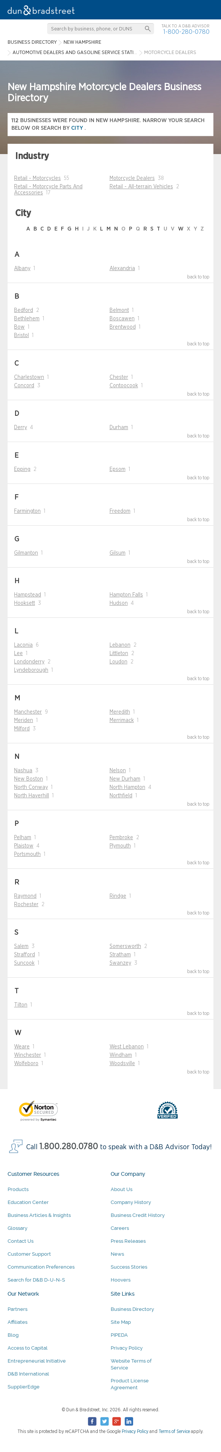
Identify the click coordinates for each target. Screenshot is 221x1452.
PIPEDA (119, 1335)
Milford (22, 729)
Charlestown (29, 377)
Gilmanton (26, 553)
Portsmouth (27, 854)
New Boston (28, 779)
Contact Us (20, 1241)
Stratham (120, 954)
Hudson (119, 603)
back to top (198, 277)
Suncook (24, 963)
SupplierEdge (24, 1387)
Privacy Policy (127, 1348)
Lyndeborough (31, 670)
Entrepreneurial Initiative (37, 1361)
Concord (24, 385)
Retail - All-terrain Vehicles (141, 186)
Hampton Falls (126, 595)
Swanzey (120, 963)
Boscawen (122, 318)
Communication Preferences (41, 1267)
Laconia (23, 645)
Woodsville (122, 1063)
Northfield (121, 795)
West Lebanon (127, 1047)
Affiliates (17, 1322)
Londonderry (29, 662)
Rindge (118, 896)
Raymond (25, 896)
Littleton (119, 653)
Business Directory (132, 1309)
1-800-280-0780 (186, 32)
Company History (131, 1202)
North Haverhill (31, 795)
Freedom (120, 511)
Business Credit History (138, 1215)
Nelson (118, 770)
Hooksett (24, 603)
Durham (119, 427)
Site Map (121, 1322)
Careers (120, 1228)
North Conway (31, 787)
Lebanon (120, 645)
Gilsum (118, 553)
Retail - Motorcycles (37, 178)
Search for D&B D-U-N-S (36, 1280)
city (77, 128)
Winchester (27, 1055)
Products (18, 1189)
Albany (22, 268)
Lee (18, 653)
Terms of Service (174, 1431)
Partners (17, 1309)
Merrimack (122, 720)
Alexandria (122, 268)
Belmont (119, 310)
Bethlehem (27, 318)
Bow (19, 327)
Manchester (28, 712)
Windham (121, 1055)
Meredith (120, 712)
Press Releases (128, 1241)
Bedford (23, 310)
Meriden (23, 720)
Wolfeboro (26, 1063)
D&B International (28, 1374)
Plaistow (23, 846)
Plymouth (120, 846)
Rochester (26, 904)
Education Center (28, 1202)
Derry (20, 427)
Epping (22, 469)
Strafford (24, 954)
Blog (13, 1335)
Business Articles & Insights (39, 1215)
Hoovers (120, 1280)
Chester (119, 377)
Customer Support (29, 1254)
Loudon (118, 662)
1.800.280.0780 (69, 1146)
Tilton (20, 1005)
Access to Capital (28, 1348)
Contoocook (124, 385)
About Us (121, 1189)
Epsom (118, 469)
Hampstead (27, 595)
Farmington (27, 511)
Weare (22, 1047)
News (117, 1254)
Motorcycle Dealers (132, 178)
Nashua (23, 770)
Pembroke (121, 837)
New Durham (125, 779)
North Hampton (127, 787)
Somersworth (125, 946)
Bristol (21, 335)
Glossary (17, 1228)
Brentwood (123, 327)
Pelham (22, 837)
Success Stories (129, 1267)
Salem (21, 946)
